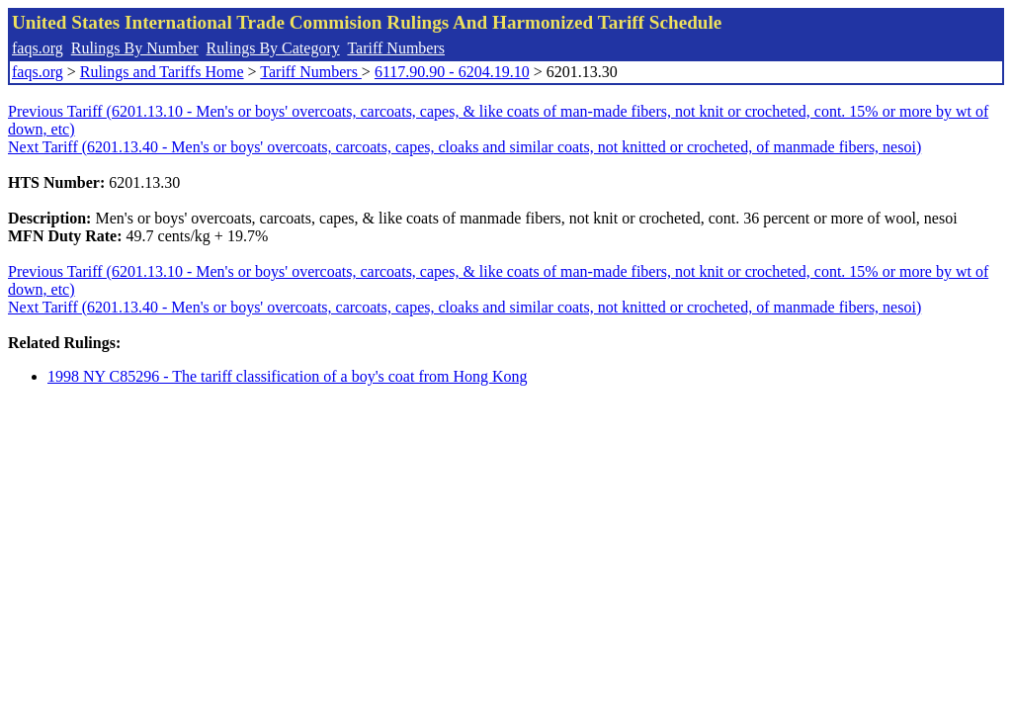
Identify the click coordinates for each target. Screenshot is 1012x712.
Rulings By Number (135, 48)
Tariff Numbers (396, 48)
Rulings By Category (273, 48)
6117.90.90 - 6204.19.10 (452, 71)
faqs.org (37, 48)
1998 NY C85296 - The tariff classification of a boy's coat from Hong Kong (287, 376)
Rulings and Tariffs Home (162, 71)
